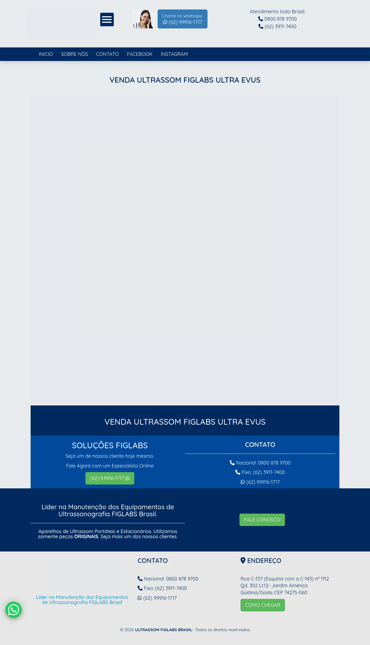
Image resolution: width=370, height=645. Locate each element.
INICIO (46, 54)
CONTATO (107, 54)
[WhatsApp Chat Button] (13, 610)
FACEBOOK (140, 54)
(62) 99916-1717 (182, 19)
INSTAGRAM (174, 54)
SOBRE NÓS (74, 54)
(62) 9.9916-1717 (110, 478)
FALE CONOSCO (262, 520)
